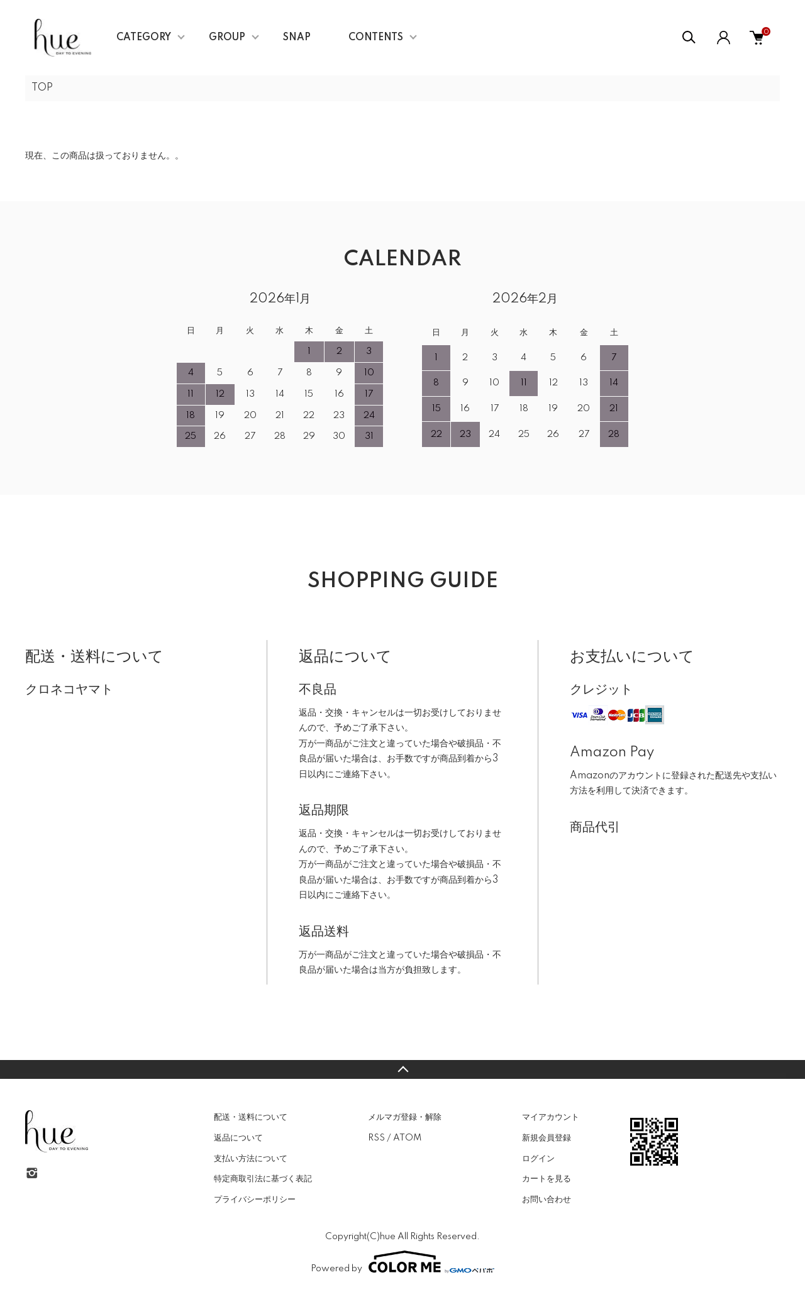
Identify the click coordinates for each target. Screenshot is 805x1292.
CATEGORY (143, 38)
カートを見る (546, 1178)
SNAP (297, 38)
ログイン (538, 1158)
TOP (42, 88)
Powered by (402, 1262)
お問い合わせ (546, 1199)
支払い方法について (250, 1158)
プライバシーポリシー (255, 1199)
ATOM (407, 1138)
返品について (238, 1138)
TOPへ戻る (402, 1069)
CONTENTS (375, 38)
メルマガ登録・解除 (404, 1117)
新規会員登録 (546, 1138)
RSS (376, 1138)
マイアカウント (550, 1117)
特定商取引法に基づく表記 (263, 1178)
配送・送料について (250, 1117)
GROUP (227, 38)
